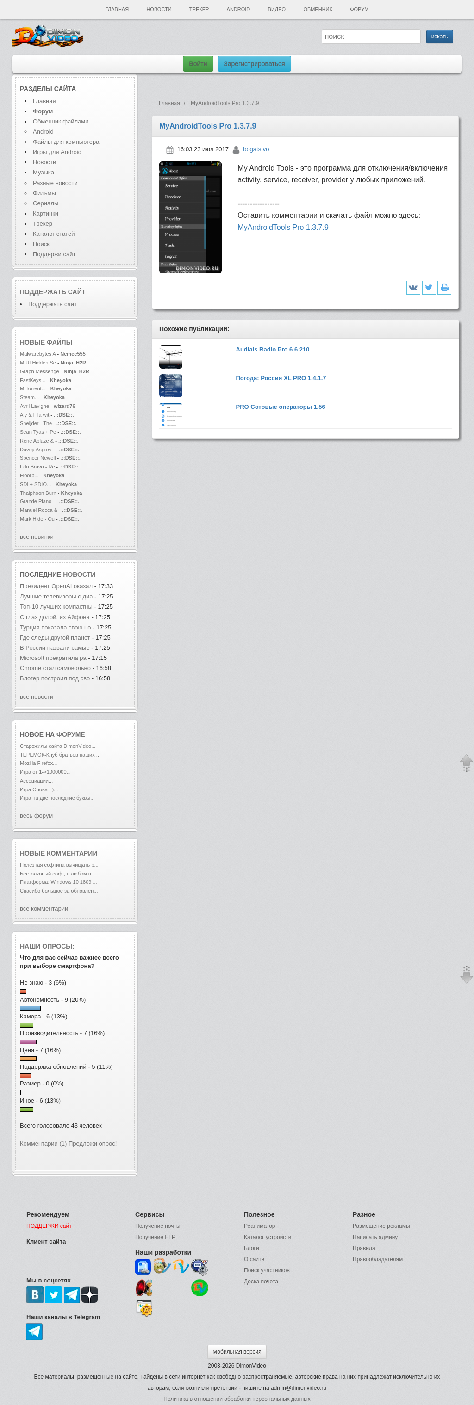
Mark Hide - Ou (37, 519)
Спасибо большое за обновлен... (59, 891)
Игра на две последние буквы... (57, 798)
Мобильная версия (237, 1352)
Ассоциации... (36, 780)
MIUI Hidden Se (38, 362)
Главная (117, 9)
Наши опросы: (47, 946)
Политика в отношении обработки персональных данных (236, 1399)
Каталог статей (54, 233)
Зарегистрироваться (254, 64)
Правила (364, 1248)
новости (79, 574)
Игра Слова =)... (39, 789)
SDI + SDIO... (35, 484)
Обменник (317, 9)
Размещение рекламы (381, 1226)
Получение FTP (155, 1237)
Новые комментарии (59, 853)
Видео (277, 9)
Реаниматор (259, 1226)
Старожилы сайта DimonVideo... (57, 746)
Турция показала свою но (55, 627)
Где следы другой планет (55, 637)
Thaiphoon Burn (38, 493)
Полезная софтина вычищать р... (59, 865)
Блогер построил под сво (55, 678)
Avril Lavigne (35, 406)
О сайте (254, 1259)
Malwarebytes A (38, 354)
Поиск (41, 243)
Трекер (199, 9)
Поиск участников (267, 1270)
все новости (36, 696)
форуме (70, 734)
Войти (198, 64)
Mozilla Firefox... (38, 763)
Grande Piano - (37, 501)
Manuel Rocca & (38, 510)
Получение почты (158, 1226)
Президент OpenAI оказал (56, 586)
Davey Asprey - (37, 449)
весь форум (36, 815)
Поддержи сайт (54, 254)
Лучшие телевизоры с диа (56, 596)
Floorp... (29, 475)
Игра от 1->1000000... (45, 772)
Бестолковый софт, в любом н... (57, 873)
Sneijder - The (36, 423)
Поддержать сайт (53, 292)
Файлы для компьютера (66, 141)
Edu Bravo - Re (37, 466)
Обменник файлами (61, 121)
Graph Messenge (39, 371)
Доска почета (261, 1281)
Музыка (43, 172)
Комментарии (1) (43, 1143)
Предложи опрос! (93, 1143)
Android (238, 9)
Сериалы (45, 203)
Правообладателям (378, 1259)
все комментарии (44, 908)
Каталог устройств (267, 1237)
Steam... (29, 397)
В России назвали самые (55, 647)
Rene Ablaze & (37, 441)
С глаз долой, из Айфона (55, 617)
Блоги (251, 1248)
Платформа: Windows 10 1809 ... (58, 882)
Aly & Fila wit (34, 415)
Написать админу (375, 1237)
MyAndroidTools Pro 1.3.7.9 (283, 227)
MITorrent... (33, 388)
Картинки (45, 213)
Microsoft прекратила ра (53, 657)
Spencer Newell (38, 458)
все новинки (37, 536)
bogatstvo (256, 149)
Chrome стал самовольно (56, 668)
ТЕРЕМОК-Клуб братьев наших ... (60, 755)
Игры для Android (57, 151)
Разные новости (55, 182)
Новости (158, 9)
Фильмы (44, 193)
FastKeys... (32, 380)
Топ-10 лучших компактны (56, 606)
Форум (359, 9)
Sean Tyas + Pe (38, 432)
